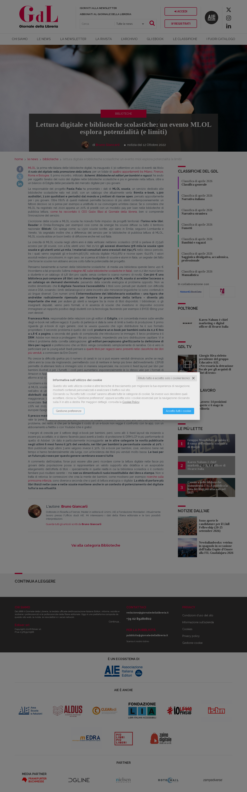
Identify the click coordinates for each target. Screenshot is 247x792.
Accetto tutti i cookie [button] (178, 410)
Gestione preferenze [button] (68, 410)
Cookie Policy (130, 402)
